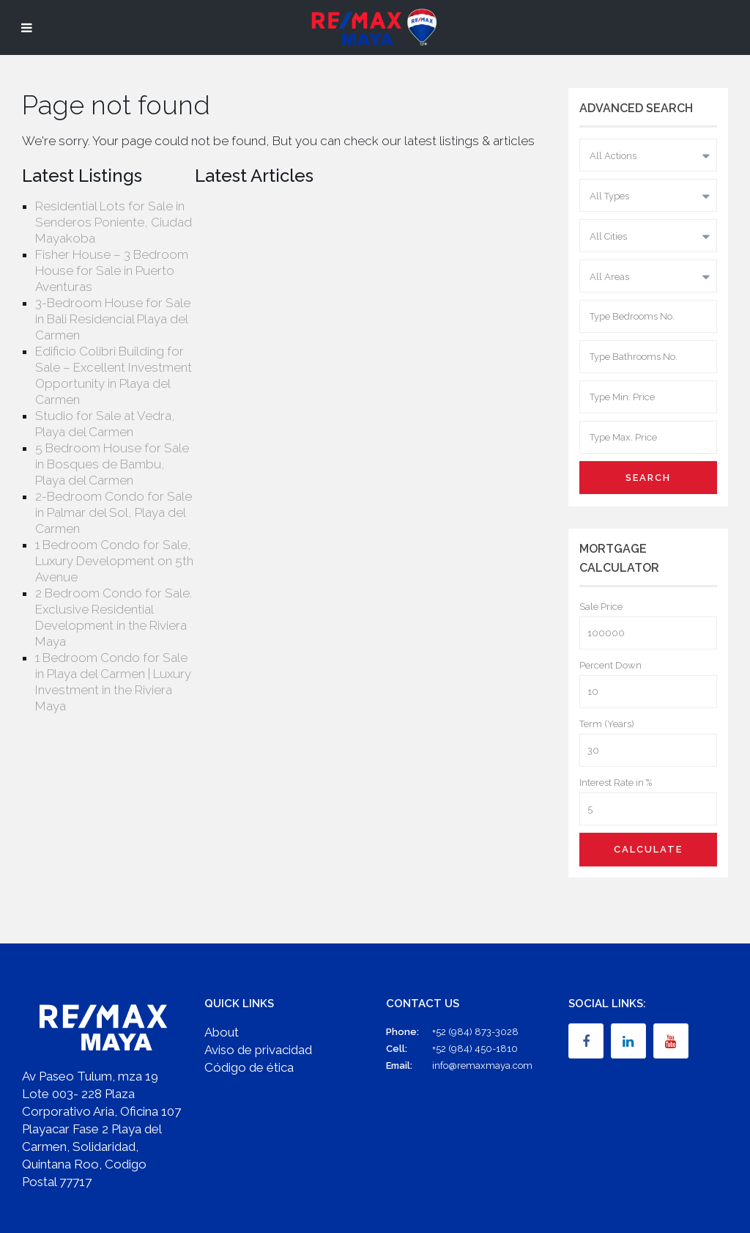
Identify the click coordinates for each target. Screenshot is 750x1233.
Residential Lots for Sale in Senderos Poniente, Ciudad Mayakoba (113, 222)
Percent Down (610, 665)
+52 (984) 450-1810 (475, 1048)
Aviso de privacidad (258, 1049)
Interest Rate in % (615, 782)
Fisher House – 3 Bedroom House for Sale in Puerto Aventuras (111, 270)
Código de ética (249, 1067)
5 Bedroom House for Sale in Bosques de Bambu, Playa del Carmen (112, 464)
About (221, 1032)
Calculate (648, 849)
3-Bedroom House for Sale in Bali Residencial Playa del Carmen (112, 318)
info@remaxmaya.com (482, 1065)
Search (648, 477)
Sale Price (601, 606)
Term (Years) (606, 724)
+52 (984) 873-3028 (475, 1031)
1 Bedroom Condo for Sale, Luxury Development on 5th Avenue (114, 560)
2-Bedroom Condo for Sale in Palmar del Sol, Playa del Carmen (113, 512)
